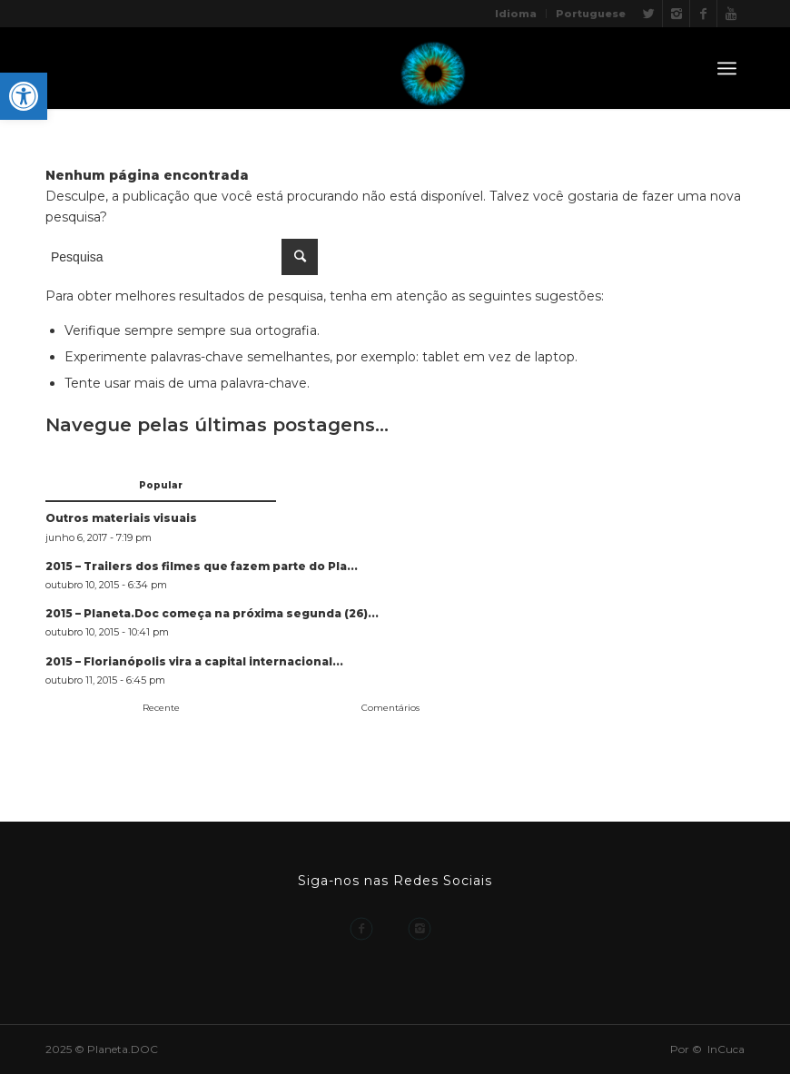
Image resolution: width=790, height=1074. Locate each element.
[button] (23, 96)
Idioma (516, 13)
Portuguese (591, 13)
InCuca (726, 1049)
